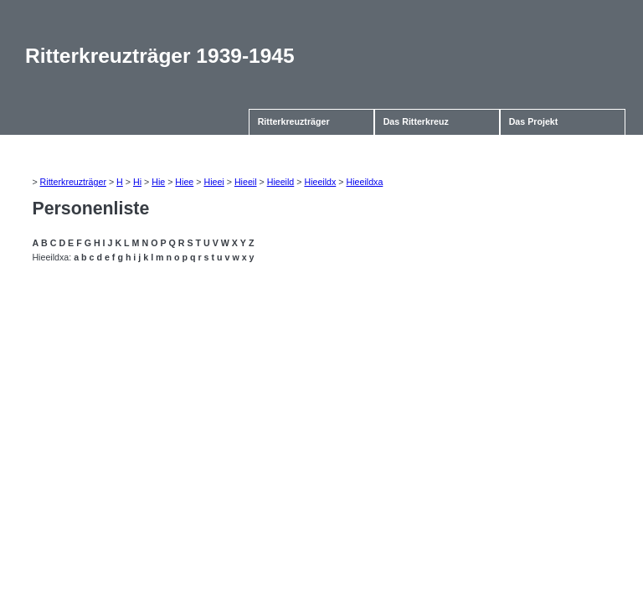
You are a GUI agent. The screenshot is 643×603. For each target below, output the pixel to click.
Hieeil (245, 182)
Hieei (213, 182)
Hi (137, 182)
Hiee (184, 182)
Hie (158, 182)
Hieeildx (320, 182)
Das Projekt (533, 121)
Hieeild (281, 182)
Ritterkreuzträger (294, 121)
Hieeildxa (365, 182)
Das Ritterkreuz (416, 121)
